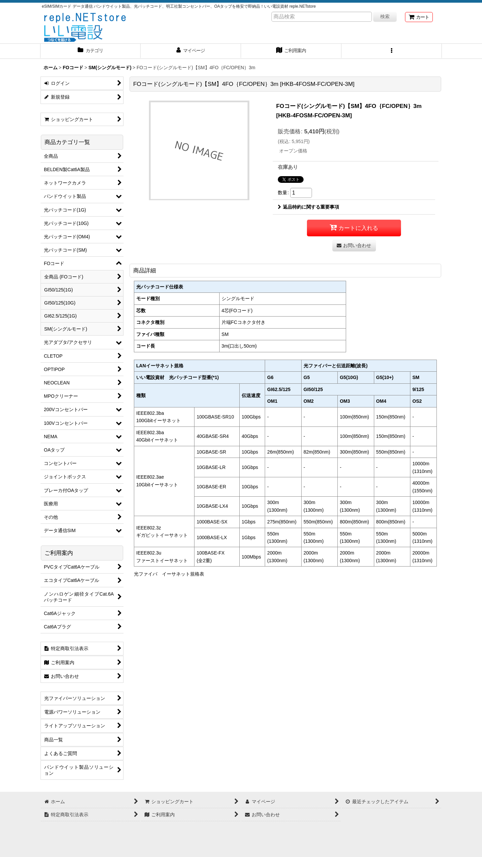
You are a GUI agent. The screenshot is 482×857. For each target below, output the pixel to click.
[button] (391, 51)
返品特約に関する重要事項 (308, 207)
